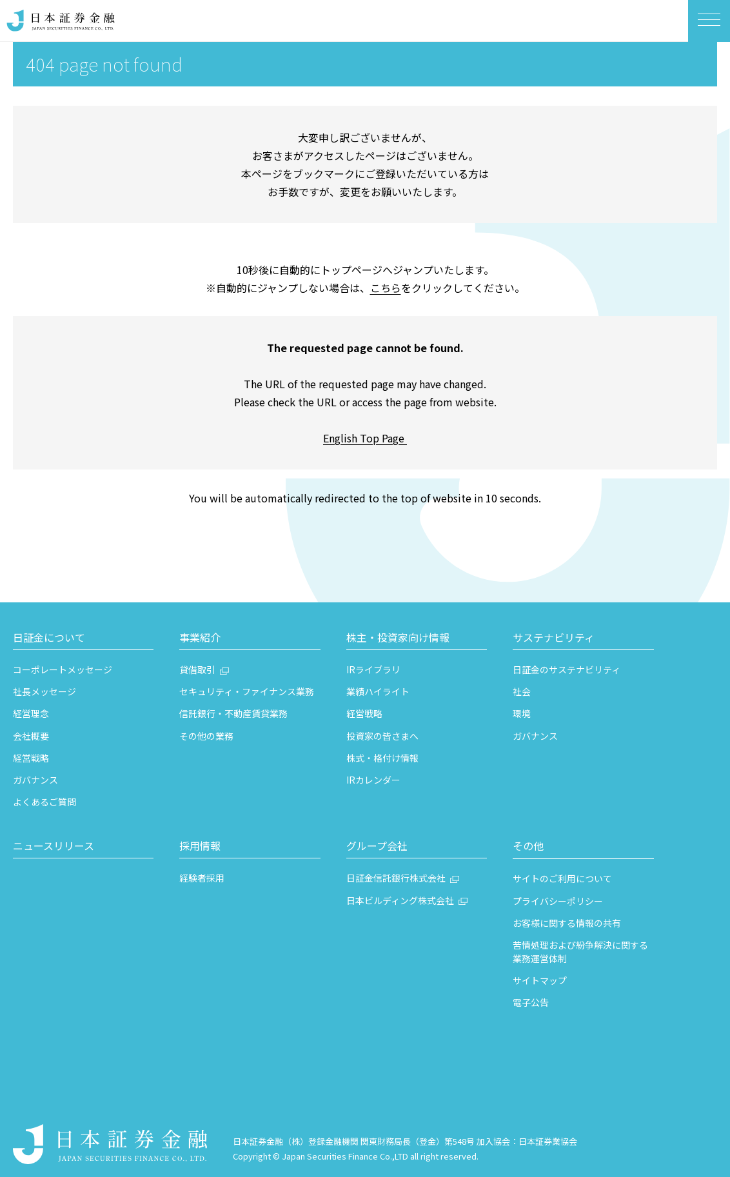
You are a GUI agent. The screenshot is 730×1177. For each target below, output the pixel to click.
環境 (522, 713)
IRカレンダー (373, 779)
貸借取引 (197, 669)
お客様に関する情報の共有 (567, 922)
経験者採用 (201, 877)
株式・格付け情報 (382, 757)
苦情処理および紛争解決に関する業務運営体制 (580, 951)
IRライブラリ (373, 669)
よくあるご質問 (44, 801)
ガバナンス (35, 779)
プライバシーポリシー (558, 901)
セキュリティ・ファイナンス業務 (246, 691)
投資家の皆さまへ (382, 735)
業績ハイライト (377, 691)
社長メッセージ (44, 691)
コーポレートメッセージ (62, 669)
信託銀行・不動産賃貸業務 (233, 713)
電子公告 (531, 1002)
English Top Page (365, 438)
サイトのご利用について (562, 878)
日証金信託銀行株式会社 (396, 877)
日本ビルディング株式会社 (400, 900)
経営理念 (31, 713)
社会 (522, 691)
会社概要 (31, 735)
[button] (83, 639)
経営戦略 (31, 757)
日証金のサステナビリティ (566, 669)
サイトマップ (540, 980)
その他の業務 (206, 735)
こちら (385, 287)
